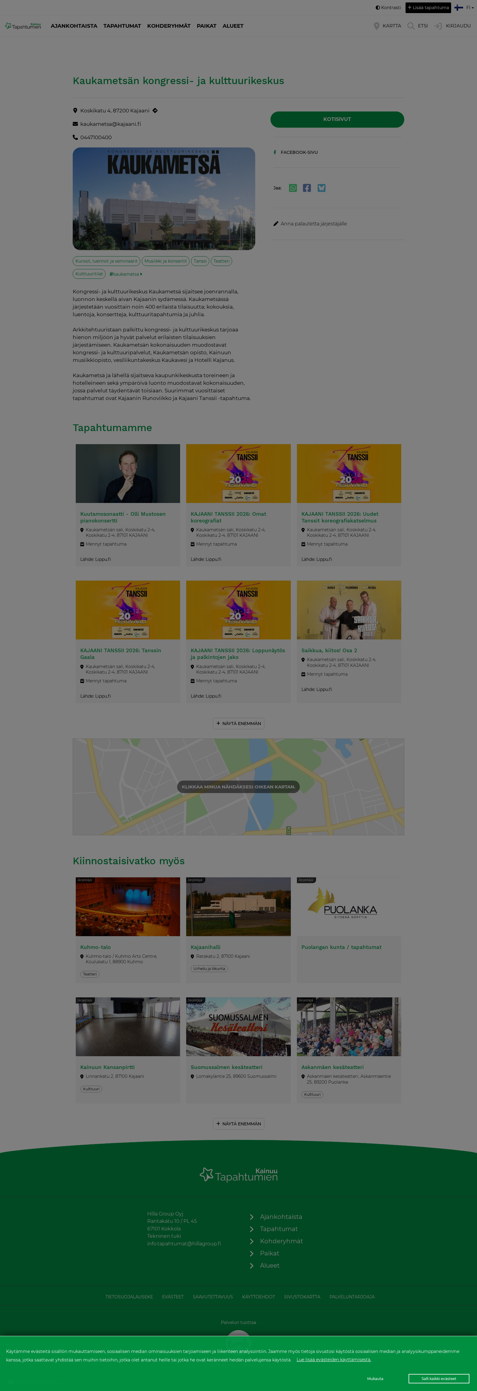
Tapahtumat (122, 26)
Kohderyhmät (169, 26)
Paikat (207, 26)
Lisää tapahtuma (431, 7)
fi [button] (464, 6)
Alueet (233, 26)
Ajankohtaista (74, 26)
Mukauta (375, 1378)
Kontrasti (391, 7)
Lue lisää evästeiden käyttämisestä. (334, 1359)
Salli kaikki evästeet (439, 1378)
